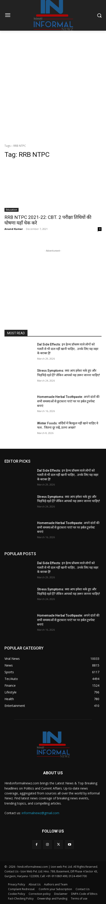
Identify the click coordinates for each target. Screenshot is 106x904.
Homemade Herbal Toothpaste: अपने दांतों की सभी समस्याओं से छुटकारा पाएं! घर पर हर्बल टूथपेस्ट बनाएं (68, 401)
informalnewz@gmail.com (40, 813)
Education (11, 209)
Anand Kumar (13, 229)
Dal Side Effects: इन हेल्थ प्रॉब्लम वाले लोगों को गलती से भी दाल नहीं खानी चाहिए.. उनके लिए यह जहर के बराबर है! (67, 349)
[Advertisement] (53, 86)
